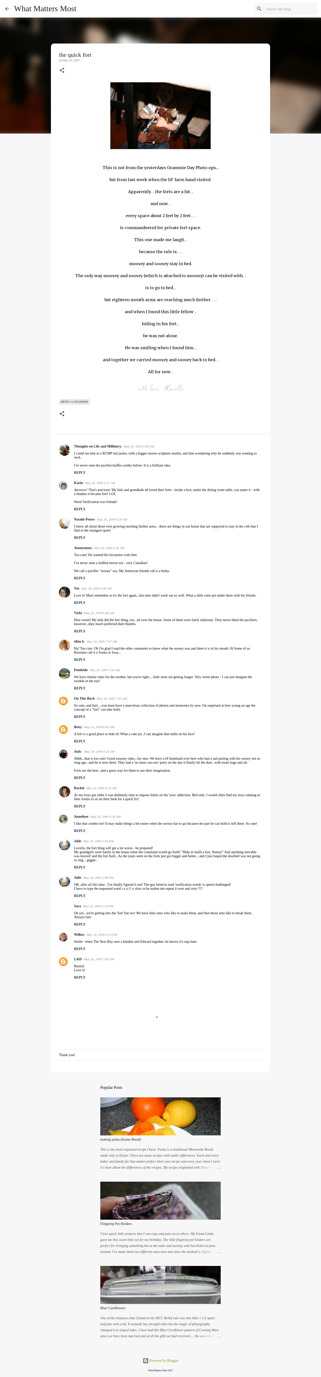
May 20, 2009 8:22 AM (99, 751)
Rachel (79, 788)
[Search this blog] (290, 9)
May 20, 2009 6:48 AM (96, 588)
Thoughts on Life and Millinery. (98, 446)
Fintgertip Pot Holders (116, 1224)
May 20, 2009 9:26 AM (101, 788)
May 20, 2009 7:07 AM (102, 641)
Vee (76, 588)
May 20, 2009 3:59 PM (98, 906)
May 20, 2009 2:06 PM (98, 877)
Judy (78, 751)
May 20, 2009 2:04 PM (98, 841)
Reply (80, 473)
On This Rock (84, 698)
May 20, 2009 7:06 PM (99, 959)
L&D (78, 959)
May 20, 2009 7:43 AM (112, 698)
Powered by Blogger (161, 1360)
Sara (77, 906)
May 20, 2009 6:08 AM (139, 446)
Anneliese (81, 816)
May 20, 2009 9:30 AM (106, 816)
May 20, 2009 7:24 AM (105, 670)
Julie (77, 841)
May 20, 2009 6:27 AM (100, 483)
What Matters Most (45, 8)
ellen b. (79, 641)
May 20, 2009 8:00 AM (99, 727)
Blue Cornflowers (112, 1308)
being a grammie (74, 401)
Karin (78, 483)
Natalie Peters (84, 519)
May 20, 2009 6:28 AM (112, 519)
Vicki (78, 613)
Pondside (81, 670)
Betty (78, 727)
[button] (62, 70)
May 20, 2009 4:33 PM (102, 935)
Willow (79, 935)
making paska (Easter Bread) (120, 1139)
